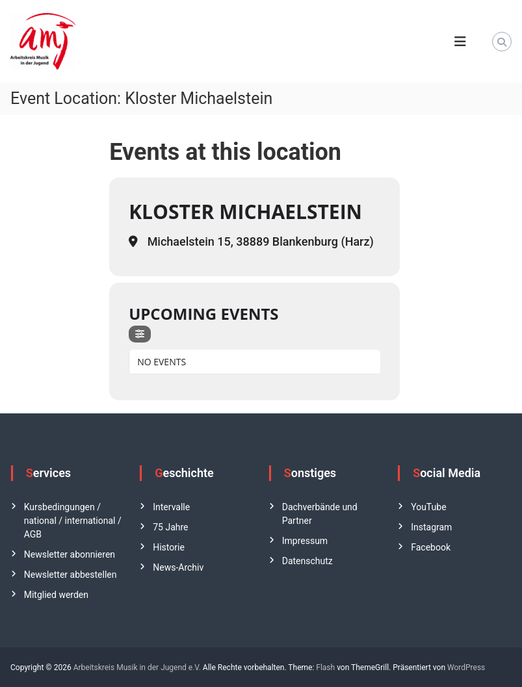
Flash (325, 667)
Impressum (305, 541)
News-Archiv (178, 567)
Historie (169, 547)
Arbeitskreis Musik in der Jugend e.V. (137, 667)
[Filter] (140, 334)
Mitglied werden (56, 595)
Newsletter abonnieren (69, 554)
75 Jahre (170, 527)
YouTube (428, 507)
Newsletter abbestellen (70, 574)
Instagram (431, 527)
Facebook (430, 547)
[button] (28, 658)
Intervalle (171, 507)
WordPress (466, 667)
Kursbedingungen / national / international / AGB (73, 520)
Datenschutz (307, 561)
